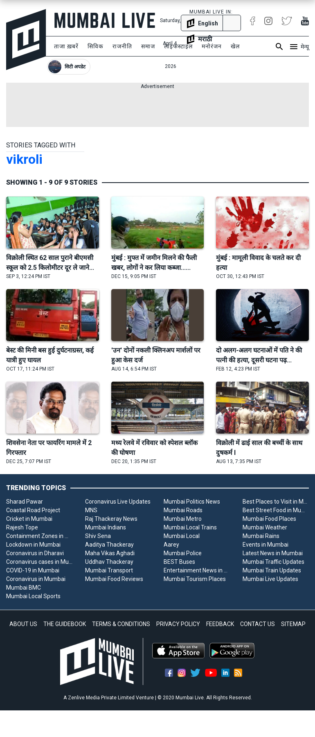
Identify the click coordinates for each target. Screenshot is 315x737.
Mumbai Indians (105, 527)
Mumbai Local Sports (33, 596)
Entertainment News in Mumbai (197, 570)
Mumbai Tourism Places (195, 579)
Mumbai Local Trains (190, 527)
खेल (235, 46)
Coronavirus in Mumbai (35, 579)
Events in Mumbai (265, 544)
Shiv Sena (98, 536)
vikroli (24, 159)
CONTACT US (257, 624)
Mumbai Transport (109, 570)
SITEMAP (293, 624)
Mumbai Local (182, 536)
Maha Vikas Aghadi (110, 553)
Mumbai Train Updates (272, 570)
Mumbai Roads (183, 510)
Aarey (171, 544)
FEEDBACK (220, 624)
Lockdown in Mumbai (33, 544)
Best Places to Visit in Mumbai (276, 501)
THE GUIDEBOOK (64, 624)
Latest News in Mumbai (273, 553)
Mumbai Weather (265, 527)
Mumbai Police (183, 553)
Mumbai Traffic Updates (273, 561)
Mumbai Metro (183, 518)
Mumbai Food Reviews (114, 579)
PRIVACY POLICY (178, 624)
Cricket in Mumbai (29, 518)
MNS (91, 510)
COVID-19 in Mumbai (32, 570)
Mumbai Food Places (269, 518)
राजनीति (122, 46)
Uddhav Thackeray (109, 561)
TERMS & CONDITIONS (121, 624)
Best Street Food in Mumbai (276, 510)
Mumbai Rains (261, 536)
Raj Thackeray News (111, 518)
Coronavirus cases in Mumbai (39, 561)
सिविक (96, 46)
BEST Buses (179, 561)
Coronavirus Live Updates (118, 501)
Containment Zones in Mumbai (39, 536)
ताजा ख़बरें (66, 46)
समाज (148, 46)
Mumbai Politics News (192, 501)
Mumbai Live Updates (270, 579)
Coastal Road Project (33, 510)
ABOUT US (23, 624)
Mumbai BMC (23, 587)
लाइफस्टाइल (178, 46)
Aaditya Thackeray (109, 544)
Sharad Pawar (24, 501)
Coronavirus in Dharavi (35, 553)
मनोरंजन (212, 46)
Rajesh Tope (22, 527)
